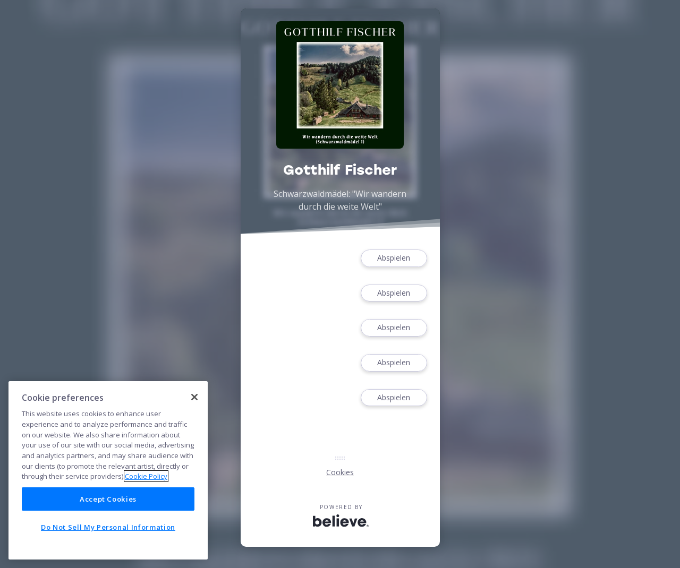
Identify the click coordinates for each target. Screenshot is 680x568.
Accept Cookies (108, 499)
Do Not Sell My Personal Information (108, 527)
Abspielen (393, 258)
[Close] (194, 397)
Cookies (340, 472)
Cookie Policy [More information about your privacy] (146, 476)
